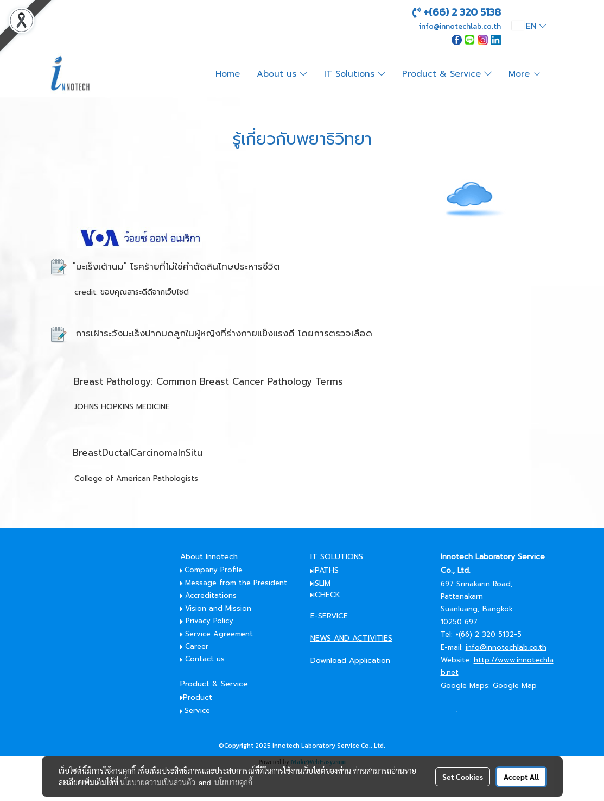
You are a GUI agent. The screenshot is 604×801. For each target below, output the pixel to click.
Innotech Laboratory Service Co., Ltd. (328, 745)
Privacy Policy (206, 621)
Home (227, 73)
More (524, 73)
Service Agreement (219, 634)
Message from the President (234, 583)
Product (197, 697)
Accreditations (212, 595)
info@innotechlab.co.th (506, 647)
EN (529, 25)
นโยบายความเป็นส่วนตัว (157, 782)
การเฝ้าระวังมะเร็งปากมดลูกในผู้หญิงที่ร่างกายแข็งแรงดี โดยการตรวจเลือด (223, 333)
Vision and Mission (218, 608)
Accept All (521, 776)
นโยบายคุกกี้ (233, 782)
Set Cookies (462, 776)
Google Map (515, 685)
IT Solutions (354, 73)
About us (282, 73)
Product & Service (447, 73)
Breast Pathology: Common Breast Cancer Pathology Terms (208, 381)
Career (196, 646)
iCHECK (326, 594)
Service (197, 710)
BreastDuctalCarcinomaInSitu (137, 453)
